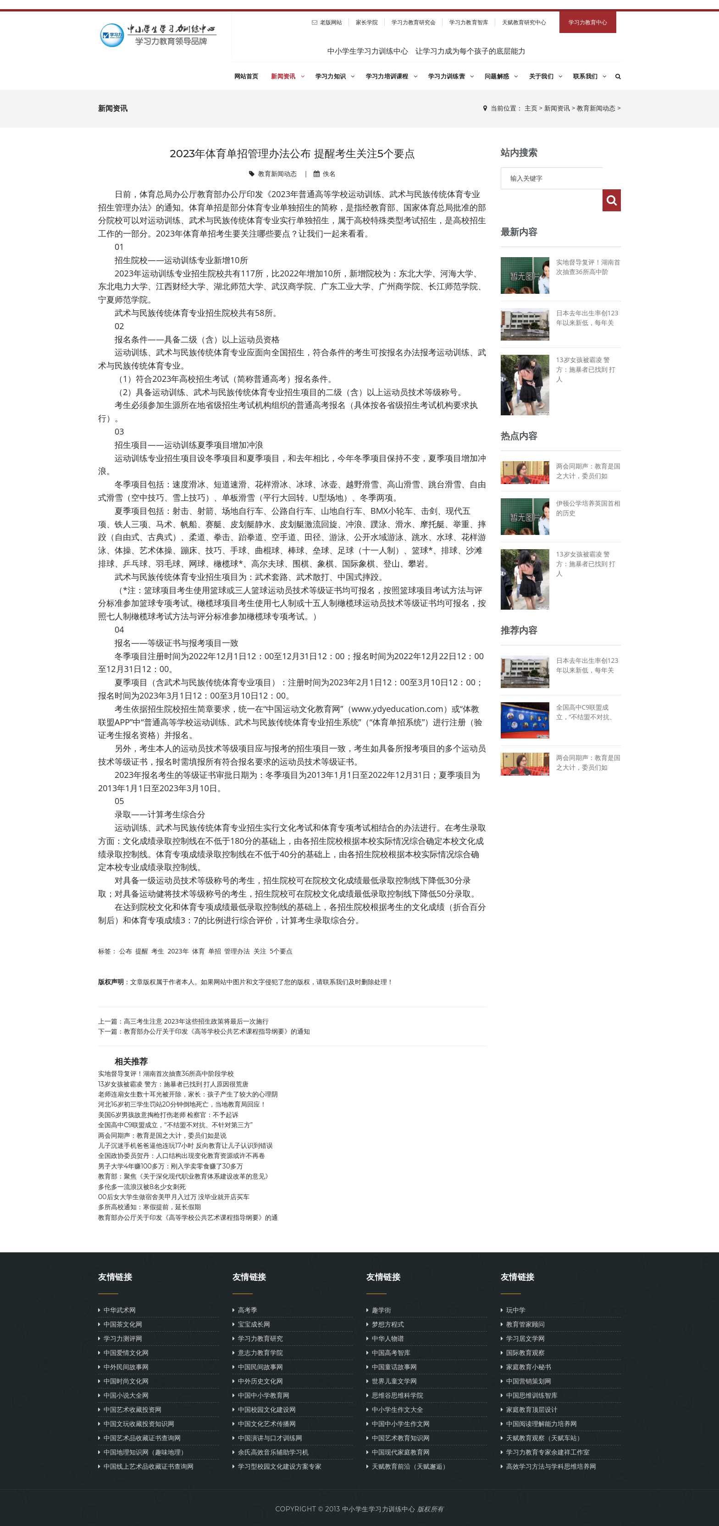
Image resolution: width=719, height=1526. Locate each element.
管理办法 (237, 951)
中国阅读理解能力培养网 (539, 1423)
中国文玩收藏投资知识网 (136, 1423)
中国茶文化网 (120, 1324)
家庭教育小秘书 (526, 1366)
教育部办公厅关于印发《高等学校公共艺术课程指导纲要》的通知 (217, 1031)
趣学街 (378, 1310)
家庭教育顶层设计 (529, 1409)
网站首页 (246, 76)
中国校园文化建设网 (264, 1409)
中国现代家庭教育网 (398, 1452)
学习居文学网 (523, 1338)
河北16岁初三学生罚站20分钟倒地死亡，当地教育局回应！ (182, 1104)
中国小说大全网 (123, 1395)
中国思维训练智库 (529, 1395)
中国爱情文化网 (123, 1352)
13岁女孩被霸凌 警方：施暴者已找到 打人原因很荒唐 (173, 1084)
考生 (157, 951)
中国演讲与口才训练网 (267, 1437)
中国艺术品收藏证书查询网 (139, 1437)
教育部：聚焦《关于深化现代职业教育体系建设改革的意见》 (184, 1176)
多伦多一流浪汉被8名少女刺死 (142, 1187)
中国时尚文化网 (123, 1381)
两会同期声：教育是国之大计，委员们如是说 (162, 1135)
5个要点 (281, 951)
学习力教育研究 (257, 1338)
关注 (260, 951)
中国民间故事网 (257, 1366)
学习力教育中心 (588, 22)
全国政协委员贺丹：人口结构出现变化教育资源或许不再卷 (181, 1155)
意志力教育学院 (257, 1352)
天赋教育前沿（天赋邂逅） (407, 1466)
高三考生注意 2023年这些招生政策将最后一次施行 (196, 1021)
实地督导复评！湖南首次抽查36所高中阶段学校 (166, 1073)
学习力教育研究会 (414, 22)
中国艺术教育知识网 (398, 1437)
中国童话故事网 (391, 1366)
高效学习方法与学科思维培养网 (548, 1466)
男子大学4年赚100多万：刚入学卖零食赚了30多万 (170, 1166)
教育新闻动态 (596, 108)
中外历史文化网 (257, 1381)
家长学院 (367, 22)
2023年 (177, 951)
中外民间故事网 (123, 1366)
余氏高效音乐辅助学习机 (270, 1452)
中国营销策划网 (526, 1381)
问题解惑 (501, 76)
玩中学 (513, 1310)
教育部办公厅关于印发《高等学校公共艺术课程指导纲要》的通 (188, 1217)
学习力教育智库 (468, 22)
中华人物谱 (385, 1338)
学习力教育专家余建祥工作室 (545, 1452)
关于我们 (546, 76)
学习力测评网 (120, 1338)
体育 (198, 951)
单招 (214, 951)
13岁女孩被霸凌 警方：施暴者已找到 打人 (586, 347)
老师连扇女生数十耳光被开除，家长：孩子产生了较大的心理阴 (188, 1094)
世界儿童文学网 (391, 1381)
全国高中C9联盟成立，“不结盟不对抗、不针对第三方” (175, 1125)
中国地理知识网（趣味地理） (142, 1452)
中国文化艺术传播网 (264, 1423)
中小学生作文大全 (394, 1409)
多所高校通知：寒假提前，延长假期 (149, 1207)
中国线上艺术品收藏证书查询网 (146, 1466)
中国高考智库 (388, 1352)
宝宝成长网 (251, 1324)
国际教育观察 (523, 1352)
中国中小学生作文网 (398, 1423)
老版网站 (331, 22)
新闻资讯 (287, 76)
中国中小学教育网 (260, 1395)
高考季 (244, 1310)
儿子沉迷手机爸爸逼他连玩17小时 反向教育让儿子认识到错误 (185, 1145)
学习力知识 (335, 76)
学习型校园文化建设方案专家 (276, 1466)
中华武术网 (117, 1310)
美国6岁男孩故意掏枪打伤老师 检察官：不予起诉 (168, 1115)
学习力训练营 (451, 76)
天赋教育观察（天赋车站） (542, 1437)
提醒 (141, 951)
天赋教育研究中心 (524, 22)
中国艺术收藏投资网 (129, 1409)
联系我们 (590, 76)
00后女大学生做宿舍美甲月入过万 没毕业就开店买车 (173, 1197)
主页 (531, 108)
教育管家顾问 (523, 1324)
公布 (125, 951)
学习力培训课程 (391, 76)
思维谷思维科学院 (394, 1395)
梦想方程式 (385, 1324)
